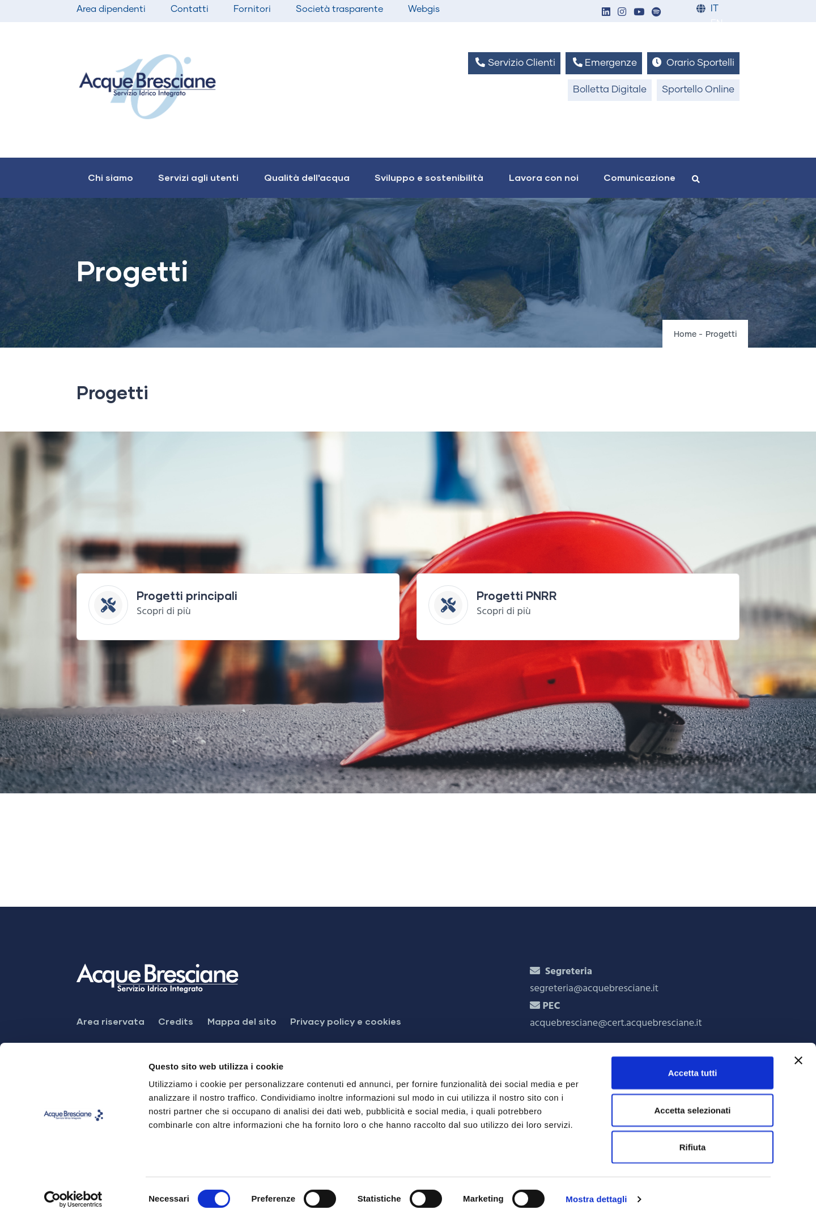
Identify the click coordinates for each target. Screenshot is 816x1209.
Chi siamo (110, 177)
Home (685, 335)
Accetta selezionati (692, 1097)
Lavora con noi (544, 177)
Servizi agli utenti (198, 177)
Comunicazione (639, 177)
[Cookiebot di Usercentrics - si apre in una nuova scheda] (73, 1186)
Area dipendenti (111, 9)
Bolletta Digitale (610, 90)
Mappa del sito (242, 1021)
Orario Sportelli (693, 62)
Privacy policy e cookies (345, 1021)
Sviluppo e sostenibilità (429, 177)
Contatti (190, 9)
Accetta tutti (692, 1060)
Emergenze (604, 62)
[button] (606, 13)
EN (716, 23)
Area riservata (110, 1021)
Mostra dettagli (596, 1186)
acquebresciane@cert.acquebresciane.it (616, 1023)
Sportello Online (698, 90)
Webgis (424, 9)
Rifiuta (692, 1134)
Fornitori (252, 9)
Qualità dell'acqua (307, 177)
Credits (175, 1021)
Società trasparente (339, 9)
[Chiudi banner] (798, 1048)
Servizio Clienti (514, 62)
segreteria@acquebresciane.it (594, 988)
